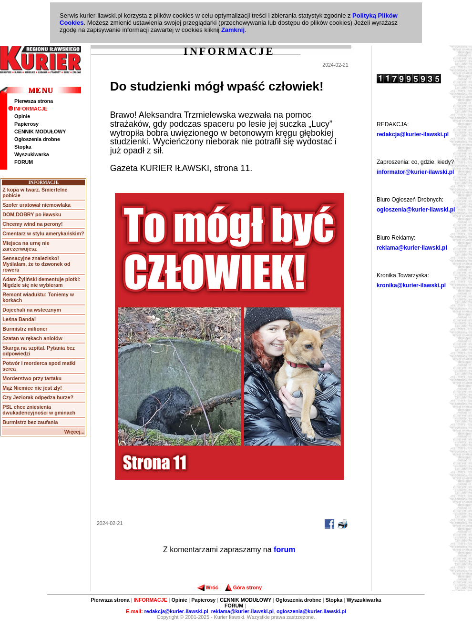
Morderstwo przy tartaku (32, 378)
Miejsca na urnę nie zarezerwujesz (25, 246)
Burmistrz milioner (24, 329)
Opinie (22, 116)
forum (284, 550)
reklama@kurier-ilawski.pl (412, 247)
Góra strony (243, 587)
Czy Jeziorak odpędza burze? (37, 397)
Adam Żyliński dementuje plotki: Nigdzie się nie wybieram (41, 282)
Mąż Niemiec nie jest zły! (32, 388)
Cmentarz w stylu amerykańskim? (43, 233)
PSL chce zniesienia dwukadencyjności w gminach (38, 409)
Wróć (207, 587)
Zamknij (233, 29)
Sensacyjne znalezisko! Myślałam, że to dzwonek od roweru (36, 264)
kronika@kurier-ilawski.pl (411, 285)
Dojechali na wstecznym (31, 310)
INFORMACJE (27, 108)
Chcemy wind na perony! (32, 224)
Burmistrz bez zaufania (30, 422)
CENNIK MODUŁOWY (40, 131)
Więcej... (74, 432)
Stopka (22, 147)
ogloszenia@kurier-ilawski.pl (416, 209)
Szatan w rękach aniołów (32, 338)
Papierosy (26, 124)
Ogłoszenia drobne (37, 139)
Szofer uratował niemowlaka (36, 205)
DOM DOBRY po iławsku (31, 214)
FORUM (23, 162)
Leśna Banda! (19, 319)
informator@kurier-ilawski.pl (415, 172)
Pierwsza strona (33, 101)
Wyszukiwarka (31, 154)
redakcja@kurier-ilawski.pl (413, 134)
